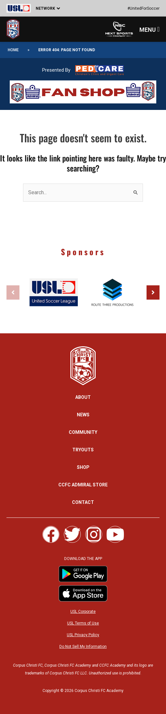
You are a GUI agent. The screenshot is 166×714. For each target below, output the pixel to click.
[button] (42, 8)
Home (13, 50)
